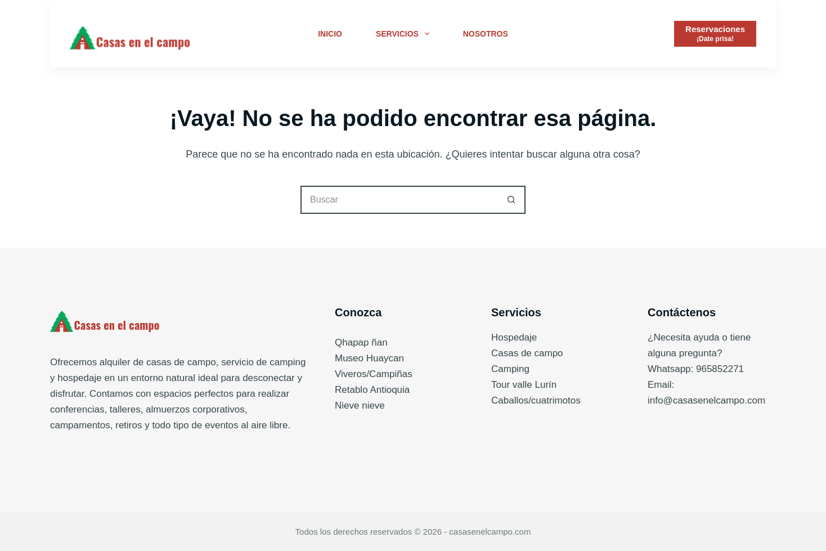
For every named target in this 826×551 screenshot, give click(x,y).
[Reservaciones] (715, 33)
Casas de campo (527, 353)
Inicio (330, 33)
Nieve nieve (360, 405)
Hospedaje (514, 337)
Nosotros (485, 33)
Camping (510, 369)
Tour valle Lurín (523, 384)
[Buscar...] (398, 200)
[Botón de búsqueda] (511, 200)
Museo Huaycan (369, 358)
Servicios (405, 34)
